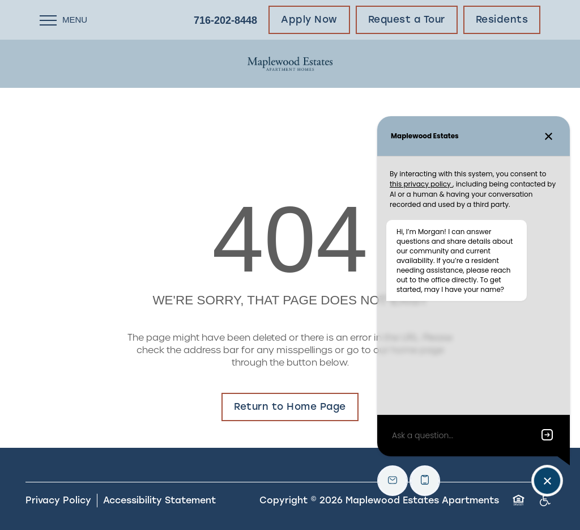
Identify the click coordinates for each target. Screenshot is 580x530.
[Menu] (63, 20)
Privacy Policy (58, 500)
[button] (309, 20)
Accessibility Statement (159, 500)
